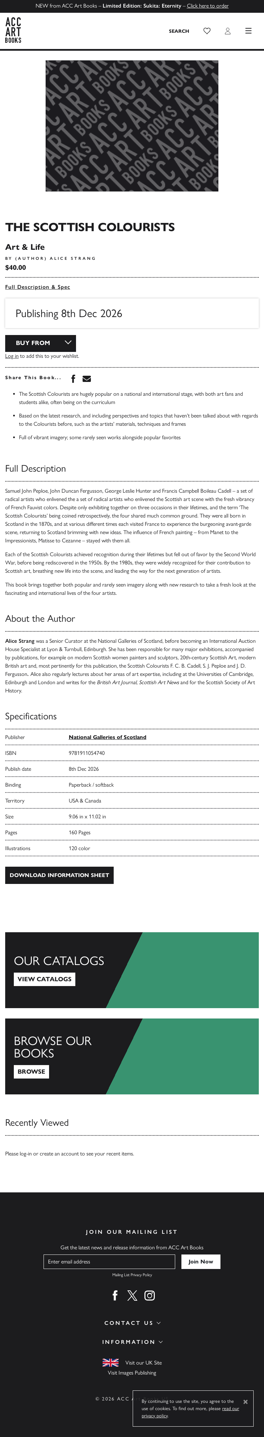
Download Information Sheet (59, 875)
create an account (59, 1153)
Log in (12, 356)
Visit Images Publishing (132, 1372)
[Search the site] (179, 31)
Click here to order (208, 5)
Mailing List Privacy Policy (132, 1274)
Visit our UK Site (143, 1362)
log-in (26, 1153)
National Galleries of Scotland (108, 737)
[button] (207, 31)
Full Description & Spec (37, 287)
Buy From (33, 343)
